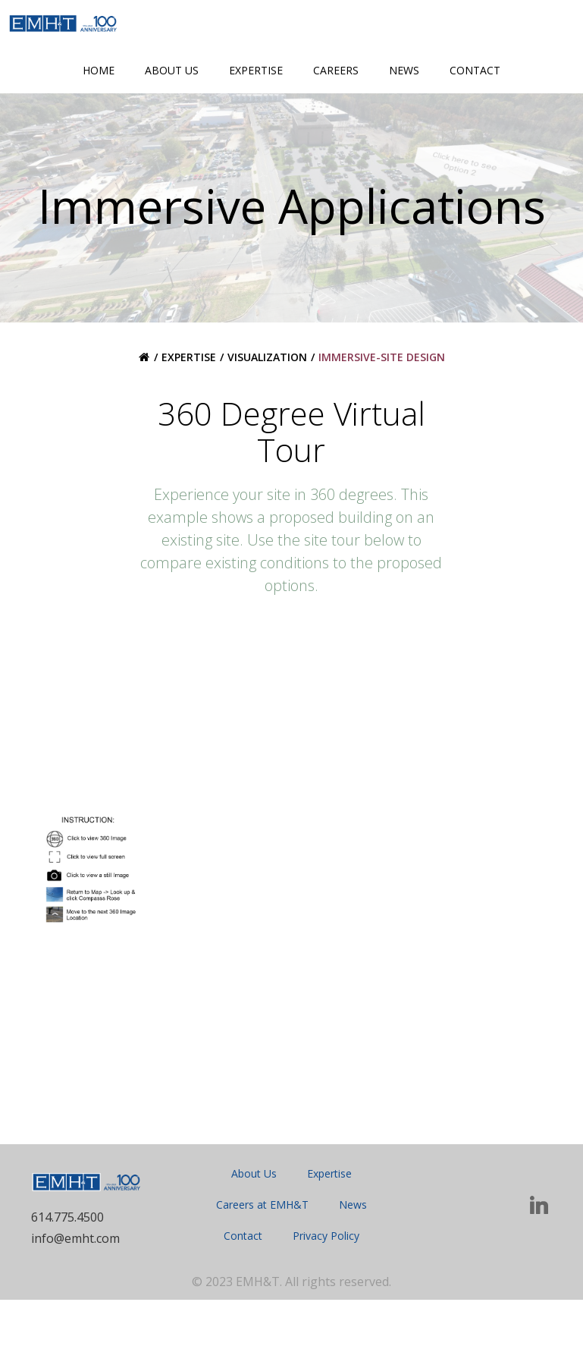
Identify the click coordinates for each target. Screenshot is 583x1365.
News (404, 70)
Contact (475, 70)
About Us (172, 70)
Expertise (256, 70)
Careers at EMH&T (262, 1268)
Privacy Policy (326, 1299)
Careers (336, 70)
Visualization (267, 417)
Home (98, 70)
